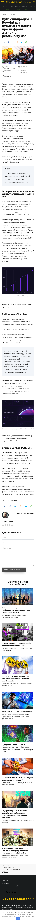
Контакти (5, 865)
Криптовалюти (8, 867)
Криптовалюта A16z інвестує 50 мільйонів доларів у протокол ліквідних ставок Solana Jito (15, 850)
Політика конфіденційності (13, 869)
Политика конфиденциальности (23, 916)
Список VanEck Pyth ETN (18, 183)
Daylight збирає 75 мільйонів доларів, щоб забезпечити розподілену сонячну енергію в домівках (15, 814)
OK (18, 918)
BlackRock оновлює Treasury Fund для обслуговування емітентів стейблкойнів (16, 678)
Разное (7, 59)
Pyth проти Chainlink (16, 179)
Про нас (5, 872)
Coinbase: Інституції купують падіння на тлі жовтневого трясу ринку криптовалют (16, 610)
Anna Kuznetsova (25, 513)
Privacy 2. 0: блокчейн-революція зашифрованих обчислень (16, 644)
